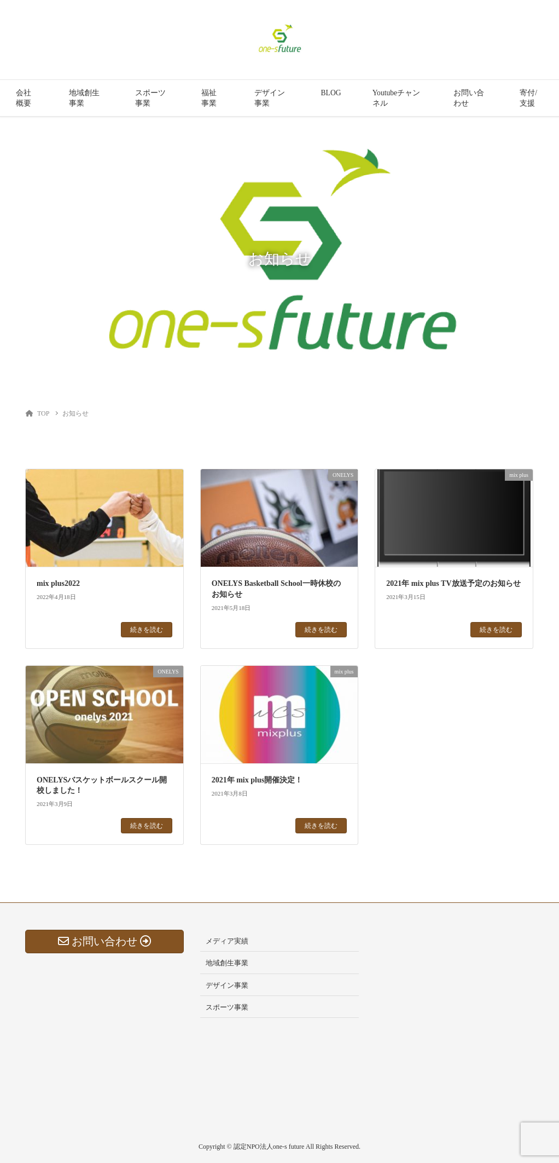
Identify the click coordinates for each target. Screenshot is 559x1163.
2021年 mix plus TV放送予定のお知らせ (453, 583)
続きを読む (146, 630)
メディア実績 (227, 941)
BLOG (331, 93)
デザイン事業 (269, 98)
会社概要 (23, 98)
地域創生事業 (84, 98)
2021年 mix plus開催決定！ (257, 780)
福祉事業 (209, 98)
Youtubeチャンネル (396, 98)
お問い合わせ (468, 98)
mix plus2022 (58, 583)
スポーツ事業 (150, 98)
